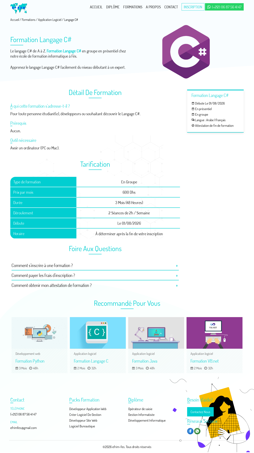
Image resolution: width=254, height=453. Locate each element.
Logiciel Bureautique (82, 426)
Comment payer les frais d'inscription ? (43, 275)
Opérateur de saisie (140, 409)
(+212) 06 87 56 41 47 (224, 6)
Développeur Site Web (83, 420)
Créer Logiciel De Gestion (85, 414)
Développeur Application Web (87, 409)
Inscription (193, 6)
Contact (171, 6)
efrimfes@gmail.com (23, 428)
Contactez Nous (200, 412)
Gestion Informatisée (141, 414)
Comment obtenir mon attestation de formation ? (52, 285)
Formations (132, 6)
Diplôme (113, 6)
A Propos (153, 6)
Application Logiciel (49, 20)
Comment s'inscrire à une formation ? (42, 265)
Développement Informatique (147, 420)
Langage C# (71, 20)
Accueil (96, 6)
